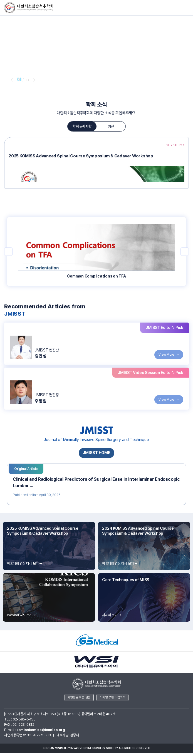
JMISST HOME (96, 452)
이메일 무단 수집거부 (112, 697)
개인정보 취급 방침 (79, 697)
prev (11, 79)
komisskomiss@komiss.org (40, 730)
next (33, 79)
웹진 (111, 126)
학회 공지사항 (82, 126)
